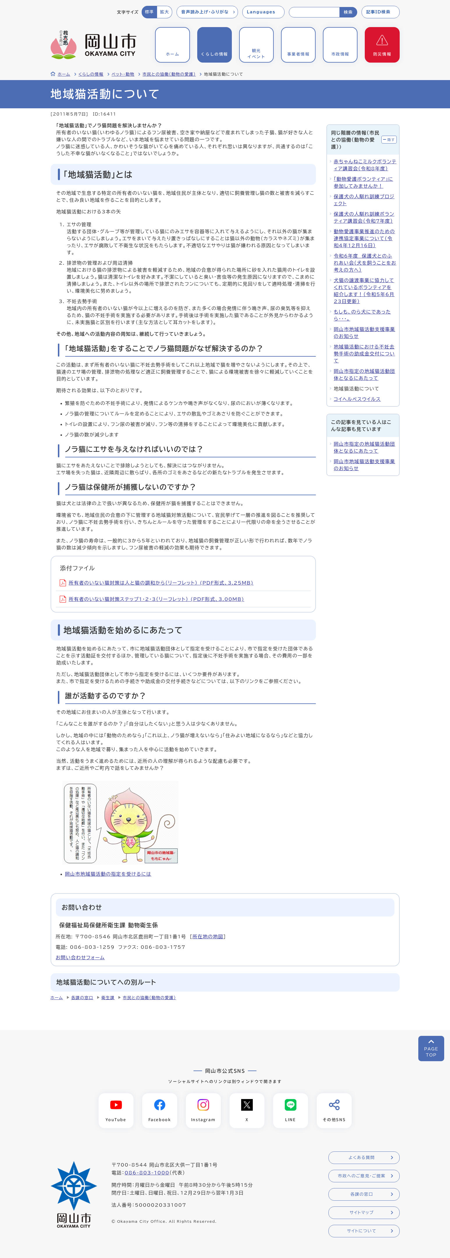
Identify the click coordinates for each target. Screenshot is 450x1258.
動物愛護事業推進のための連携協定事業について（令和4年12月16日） (364, 238)
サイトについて (361, 1231)
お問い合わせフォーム (80, 957)
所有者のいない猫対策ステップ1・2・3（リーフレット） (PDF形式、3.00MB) (152, 599)
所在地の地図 (208, 936)
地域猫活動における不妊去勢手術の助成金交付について (364, 353)
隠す (391, 139)
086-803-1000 (146, 1173)
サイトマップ (362, 1213)
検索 (348, 12)
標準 (149, 12)
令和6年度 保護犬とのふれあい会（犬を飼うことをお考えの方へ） (365, 263)
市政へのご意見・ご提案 (362, 1176)
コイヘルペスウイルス (357, 399)
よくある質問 (361, 1158)
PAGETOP (431, 1052)
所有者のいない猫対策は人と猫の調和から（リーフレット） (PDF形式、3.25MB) (157, 583)
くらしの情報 (91, 74)
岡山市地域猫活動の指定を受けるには (108, 874)
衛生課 (108, 998)
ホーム (64, 74)
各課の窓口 (82, 998)
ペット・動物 (123, 74)
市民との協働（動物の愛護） (169, 74)
